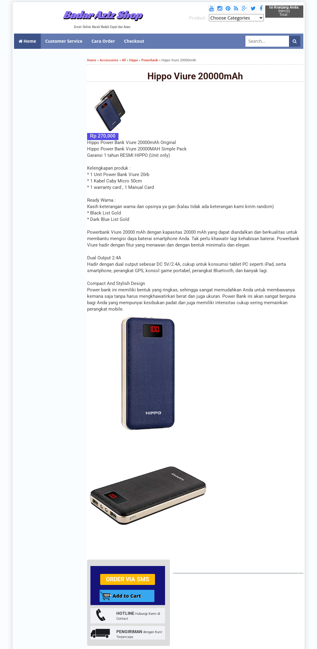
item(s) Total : (284, 11)
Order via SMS (127, 579)
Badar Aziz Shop (102, 14)
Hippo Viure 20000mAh (195, 76)
